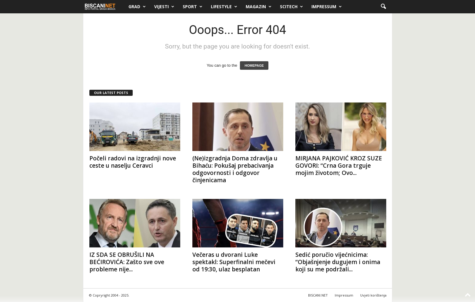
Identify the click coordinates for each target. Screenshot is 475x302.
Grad (137, 6)
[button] (383, 6)
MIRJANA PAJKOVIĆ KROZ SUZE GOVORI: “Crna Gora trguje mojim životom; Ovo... (338, 165)
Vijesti (164, 6)
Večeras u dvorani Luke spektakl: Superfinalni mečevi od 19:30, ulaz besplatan (233, 262)
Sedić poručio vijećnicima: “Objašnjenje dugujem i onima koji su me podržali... (337, 262)
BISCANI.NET (318, 295)
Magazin (258, 6)
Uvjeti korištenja (373, 295)
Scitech (291, 6)
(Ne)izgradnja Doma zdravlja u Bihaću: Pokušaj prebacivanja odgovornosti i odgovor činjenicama (234, 169)
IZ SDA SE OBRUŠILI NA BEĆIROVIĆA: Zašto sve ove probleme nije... (126, 262)
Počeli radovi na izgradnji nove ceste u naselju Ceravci (132, 161)
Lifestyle (224, 6)
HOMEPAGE (254, 65)
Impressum (326, 6)
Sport (192, 6)
